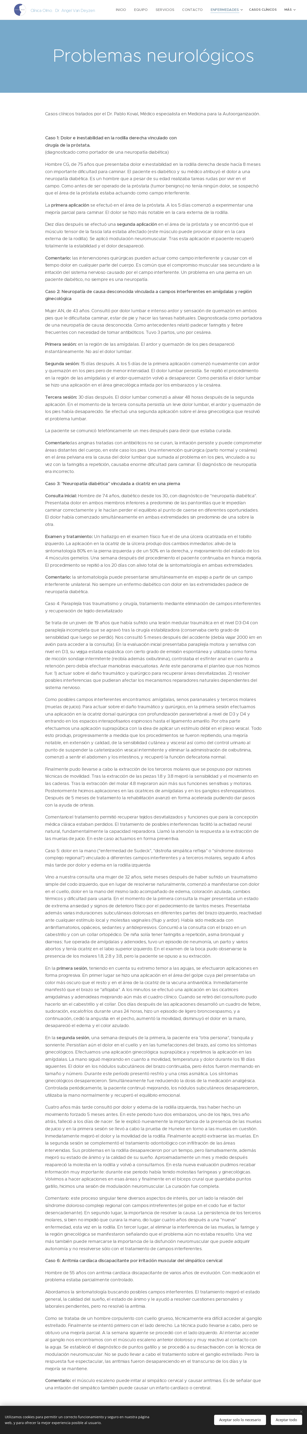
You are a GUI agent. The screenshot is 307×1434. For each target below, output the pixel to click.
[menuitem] (128, 10)
